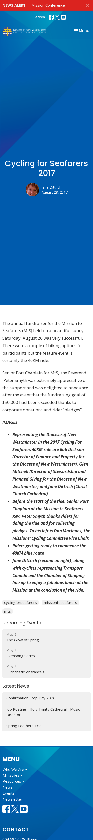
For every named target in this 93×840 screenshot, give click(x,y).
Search (39, 17)
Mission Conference (48, 5)
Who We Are (15, 769)
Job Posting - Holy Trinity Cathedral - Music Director (43, 712)
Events (9, 793)
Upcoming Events (21, 623)
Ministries (13, 775)
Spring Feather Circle (24, 725)
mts (7, 611)
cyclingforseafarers (20, 602)
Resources (13, 781)
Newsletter (12, 799)
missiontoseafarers (60, 602)
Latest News (15, 686)
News (8, 787)
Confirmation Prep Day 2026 (30, 697)
